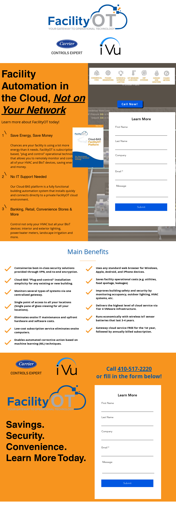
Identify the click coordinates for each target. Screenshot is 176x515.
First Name (121, 127)
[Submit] (141, 207)
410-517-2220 (135, 368)
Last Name (121, 141)
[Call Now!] (130, 104)
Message (121, 186)
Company (120, 155)
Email (118, 171)
